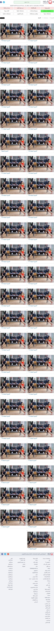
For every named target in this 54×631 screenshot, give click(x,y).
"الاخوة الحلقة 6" (5, 482)
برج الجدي (11, 578)
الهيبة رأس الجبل (46, 574)
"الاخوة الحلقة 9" (32, 460)
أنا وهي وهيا (47, 589)
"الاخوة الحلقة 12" (5, 416)
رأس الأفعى (47, 612)
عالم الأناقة (33, 8)
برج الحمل (11, 560)
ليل (49, 560)
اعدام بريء (35, 589)
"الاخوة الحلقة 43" (5, 107)
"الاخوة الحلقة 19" (32, 350)
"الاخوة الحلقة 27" (32, 261)
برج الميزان (10, 572)
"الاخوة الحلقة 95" (5, 372)
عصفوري (36, 570)
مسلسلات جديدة (46, 558)
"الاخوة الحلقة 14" (5, 394)
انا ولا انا (48, 601)
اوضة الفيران (35, 572)
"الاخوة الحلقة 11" (32, 438)
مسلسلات (45, 18)
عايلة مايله (48, 599)
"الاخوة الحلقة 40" (32, 151)
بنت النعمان (47, 618)
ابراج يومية (47, 8)
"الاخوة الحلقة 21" (32, 328)
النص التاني (47, 608)
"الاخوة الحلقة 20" (5, 328)
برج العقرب (10, 574)
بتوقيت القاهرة (34, 598)
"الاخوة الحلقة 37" (5, 173)
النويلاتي (48, 593)
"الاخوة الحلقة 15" (32, 394)
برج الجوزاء (10, 564)
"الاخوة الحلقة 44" (32, 107)
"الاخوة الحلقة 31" (5, 239)
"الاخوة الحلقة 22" (5, 306)
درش (49, 583)
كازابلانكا (36, 564)
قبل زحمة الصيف (34, 587)
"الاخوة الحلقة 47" (5, 63)
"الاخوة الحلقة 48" (32, 63)
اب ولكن (48, 610)
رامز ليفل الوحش (46, 578)
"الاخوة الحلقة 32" (32, 239)
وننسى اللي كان (47, 564)
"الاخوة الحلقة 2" (5, 527)
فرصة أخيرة (47, 614)
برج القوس (10, 576)
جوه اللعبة (35, 591)
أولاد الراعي (47, 622)
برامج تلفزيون (20, 14)
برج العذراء (10, 570)
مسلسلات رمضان (47, 11)
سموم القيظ (47, 597)
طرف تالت (35, 562)
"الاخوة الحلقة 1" (32, 549)
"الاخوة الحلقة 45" (5, 85)
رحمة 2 (48, 581)
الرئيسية (52, 18)
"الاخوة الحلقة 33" (5, 217)
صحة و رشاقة (7, 8)
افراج (49, 587)
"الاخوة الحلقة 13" (32, 416)
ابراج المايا (11, 589)
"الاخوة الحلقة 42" (32, 129)
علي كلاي (48, 585)
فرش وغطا (35, 595)
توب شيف (23, 560)
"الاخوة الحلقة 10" (5, 438)
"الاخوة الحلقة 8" (5, 460)
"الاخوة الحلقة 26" (5, 261)
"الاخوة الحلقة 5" (32, 504)
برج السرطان (10, 566)
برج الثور (11, 562)
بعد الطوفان (35, 600)
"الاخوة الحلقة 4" (5, 504)
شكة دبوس (35, 576)
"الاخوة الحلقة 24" (5, 284)
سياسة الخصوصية (20, 5)
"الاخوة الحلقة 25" (32, 284)
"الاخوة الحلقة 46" (32, 85)
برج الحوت (10, 583)
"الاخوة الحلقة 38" (32, 173)
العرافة (23, 566)
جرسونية (36, 593)
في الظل (48, 566)
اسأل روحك (47, 591)
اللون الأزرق (47, 605)
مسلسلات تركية (20, 11)
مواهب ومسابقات (34, 14)
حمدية (49, 595)
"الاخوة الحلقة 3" (32, 527)
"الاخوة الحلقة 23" (32, 306)
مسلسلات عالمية (7, 14)
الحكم (24, 564)
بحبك (36, 560)
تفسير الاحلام (10, 587)
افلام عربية (6, 11)
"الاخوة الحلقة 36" (32, 195)
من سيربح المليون (21, 562)
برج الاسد (11, 568)
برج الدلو (11, 581)
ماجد (37, 566)
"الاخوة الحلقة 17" (32, 372)
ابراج (12, 558)
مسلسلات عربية (47, 14)
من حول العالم (20, 8)
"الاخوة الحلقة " (5, 151)
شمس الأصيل (47, 572)
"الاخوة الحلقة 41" (5, 129)
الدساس (36, 602)
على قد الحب (47, 603)
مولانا (49, 568)
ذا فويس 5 (47, 562)
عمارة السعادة (47, 576)
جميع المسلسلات (34, 11)
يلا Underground (34, 568)
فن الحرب (48, 620)
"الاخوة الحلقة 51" (32, 41)
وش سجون (35, 583)
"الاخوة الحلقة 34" (32, 217)
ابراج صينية (10, 585)
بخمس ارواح (47, 570)
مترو (37, 574)
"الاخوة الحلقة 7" (32, 482)
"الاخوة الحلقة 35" (5, 195)
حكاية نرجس (47, 616)
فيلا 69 (36, 585)
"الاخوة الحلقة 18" (5, 350)
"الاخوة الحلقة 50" (5, 41)
